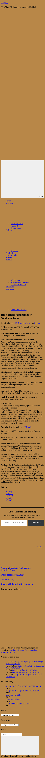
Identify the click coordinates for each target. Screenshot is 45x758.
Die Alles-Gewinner (18, 285)
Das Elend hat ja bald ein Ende (17, 704)
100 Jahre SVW (17, 224)
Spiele (39, 547)
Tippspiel (14, 226)
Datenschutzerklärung (19, 310)
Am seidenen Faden (13, 699)
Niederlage (13, 568)
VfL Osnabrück (24, 568)
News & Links (11, 255)
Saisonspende (16, 228)
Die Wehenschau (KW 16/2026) (24, 670)
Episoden (14, 251)
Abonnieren (36, 523)
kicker (30, 427)
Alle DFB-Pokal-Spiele (20, 282)
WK (25, 427)
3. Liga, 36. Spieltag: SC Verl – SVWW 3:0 (22, 691)
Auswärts (4, 568)
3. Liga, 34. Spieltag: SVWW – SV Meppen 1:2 (24, 686)
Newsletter (10, 287)
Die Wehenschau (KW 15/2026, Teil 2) (27, 672)
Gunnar (37, 323)
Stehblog (4, 3)
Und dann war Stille (13, 695)
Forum (8, 201)
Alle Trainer (15, 280)
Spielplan (9, 257)
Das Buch (9, 253)
